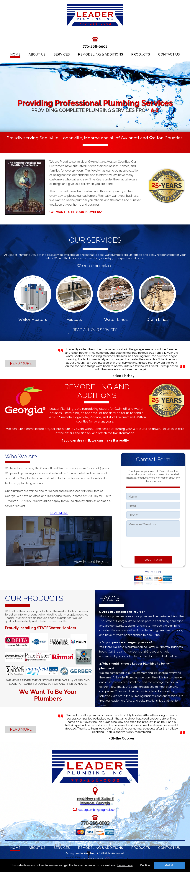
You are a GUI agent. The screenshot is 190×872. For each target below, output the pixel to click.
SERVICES (62, 54)
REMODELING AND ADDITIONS (97, 391)
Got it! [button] (169, 865)
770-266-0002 (95, 46)
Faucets (74, 319)
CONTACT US (169, 54)
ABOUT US (37, 54)
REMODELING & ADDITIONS (100, 54)
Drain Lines (157, 319)
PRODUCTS (140, 54)
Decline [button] (145, 865)
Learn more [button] (125, 865)
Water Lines (116, 319)
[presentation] (153, 546)
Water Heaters (32, 319)
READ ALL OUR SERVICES (95, 330)
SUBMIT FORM (153, 559)
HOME (15, 54)
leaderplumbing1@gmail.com (97, 809)
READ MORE (21, 363)
